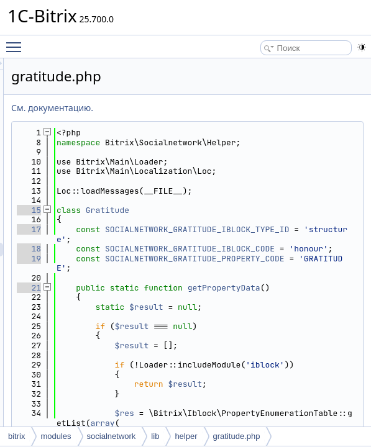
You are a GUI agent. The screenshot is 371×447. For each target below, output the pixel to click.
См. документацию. (208, 108)
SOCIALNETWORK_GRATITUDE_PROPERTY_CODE (282, 302)
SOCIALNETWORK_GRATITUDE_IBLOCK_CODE (282, 283)
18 (184, 278)
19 (184, 297)
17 (184, 248)
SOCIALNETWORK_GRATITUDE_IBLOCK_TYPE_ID (282, 253)
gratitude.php (236, 436)
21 (184, 335)
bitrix (16, 436)
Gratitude (263, 229)
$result (302, 364)
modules (55, 436)
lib (155, 436)
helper (186, 436)
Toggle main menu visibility (16, 41)
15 (184, 229)
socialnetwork (111, 436)
